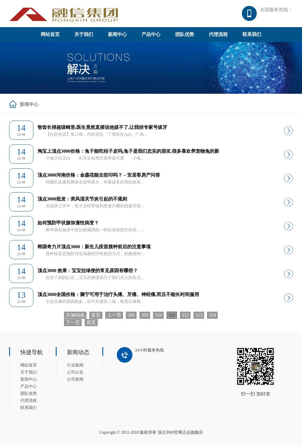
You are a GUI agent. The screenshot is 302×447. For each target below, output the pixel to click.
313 (198, 317)
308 (131, 317)
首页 (96, 317)
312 (185, 317)
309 (144, 317)
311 (171, 317)
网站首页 (50, 36)
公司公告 (75, 374)
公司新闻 (75, 381)
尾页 (91, 324)
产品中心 (151, 36)
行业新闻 (75, 367)
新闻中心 (117, 36)
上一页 (114, 317)
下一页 (73, 324)
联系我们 (251, 36)
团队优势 (184, 36)
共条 (75, 317)
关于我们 (83, 36)
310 (158, 317)
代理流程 (218, 36)
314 (212, 317)
